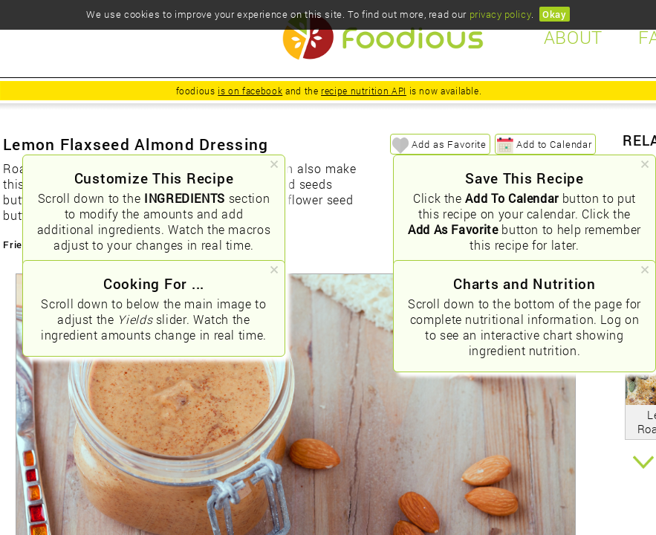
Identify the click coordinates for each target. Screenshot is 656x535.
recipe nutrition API (363, 91)
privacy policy (500, 14)
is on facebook (250, 91)
